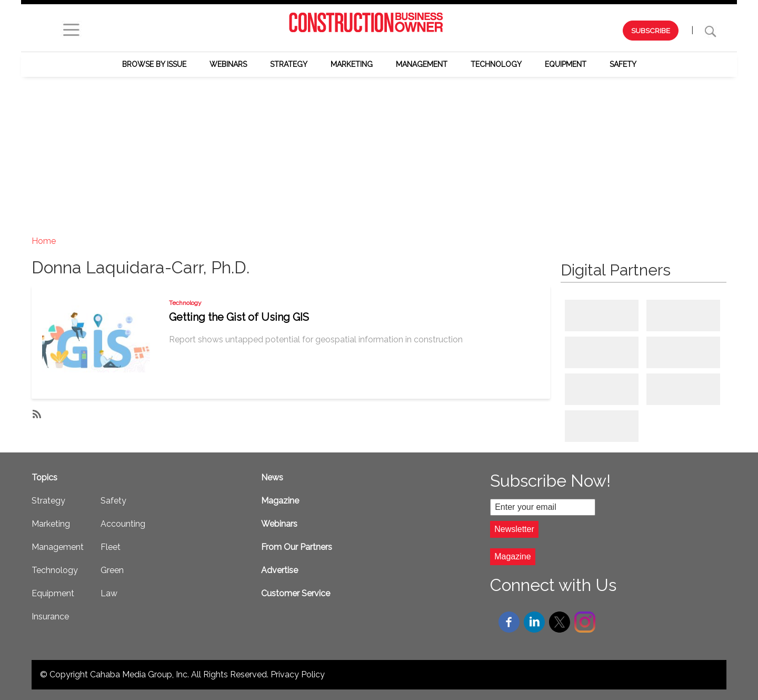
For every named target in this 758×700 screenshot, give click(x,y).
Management (421, 64)
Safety (623, 64)
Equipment (565, 64)
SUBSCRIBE (650, 30)
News (272, 477)
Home (44, 241)
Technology (496, 64)
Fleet (111, 547)
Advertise (279, 570)
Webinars (228, 64)
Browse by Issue (154, 64)
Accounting (123, 524)
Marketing (352, 64)
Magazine (280, 501)
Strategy (288, 64)
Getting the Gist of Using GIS (239, 317)
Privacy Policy (298, 674)
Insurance (50, 617)
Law (109, 593)
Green (112, 570)
